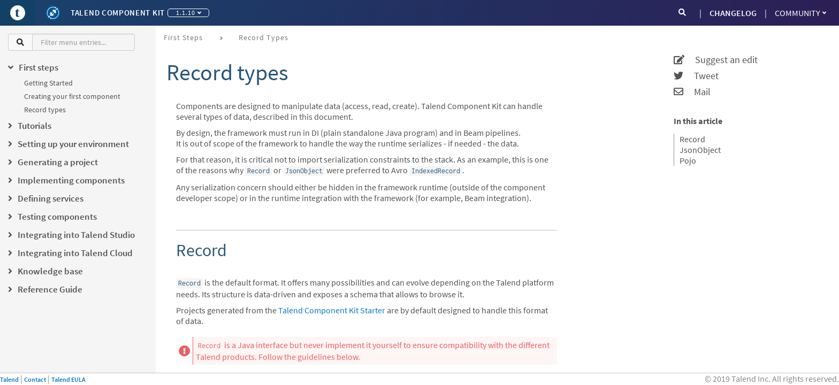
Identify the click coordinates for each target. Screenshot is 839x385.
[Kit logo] (53, 13)
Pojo (688, 160)
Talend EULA (68, 379)
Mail (692, 92)
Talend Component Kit (118, 12)
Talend (9, 379)
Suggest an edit (716, 60)
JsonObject (700, 149)
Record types (45, 109)
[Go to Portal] (17, 13)
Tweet (696, 76)
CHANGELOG (733, 12)
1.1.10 (188, 13)
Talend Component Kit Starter (331, 310)
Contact (35, 379)
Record (692, 139)
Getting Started (48, 83)
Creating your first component (72, 96)
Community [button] (800, 12)
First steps (183, 37)
